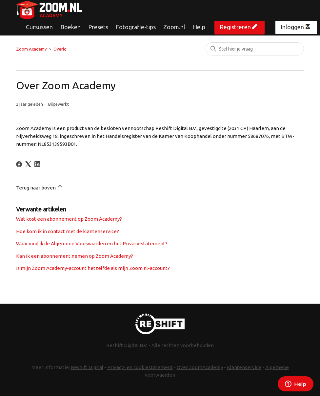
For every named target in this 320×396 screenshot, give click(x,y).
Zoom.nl (174, 27)
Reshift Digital (87, 367)
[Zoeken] (255, 48)
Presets (98, 27)
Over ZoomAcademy (200, 367)
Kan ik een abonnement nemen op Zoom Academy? (74, 256)
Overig (60, 49)
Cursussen (39, 27)
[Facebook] (19, 164)
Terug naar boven (39, 186)
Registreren (235, 27)
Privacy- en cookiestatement (140, 367)
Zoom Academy (31, 49)
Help (199, 27)
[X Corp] (28, 164)
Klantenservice (244, 367)
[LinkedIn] (37, 164)
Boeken (70, 27)
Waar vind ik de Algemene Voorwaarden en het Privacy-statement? (92, 243)
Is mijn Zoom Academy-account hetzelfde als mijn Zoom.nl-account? (93, 268)
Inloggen (292, 27)
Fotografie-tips (136, 27)
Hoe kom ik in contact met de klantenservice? (67, 231)
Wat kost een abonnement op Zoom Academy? (69, 219)
